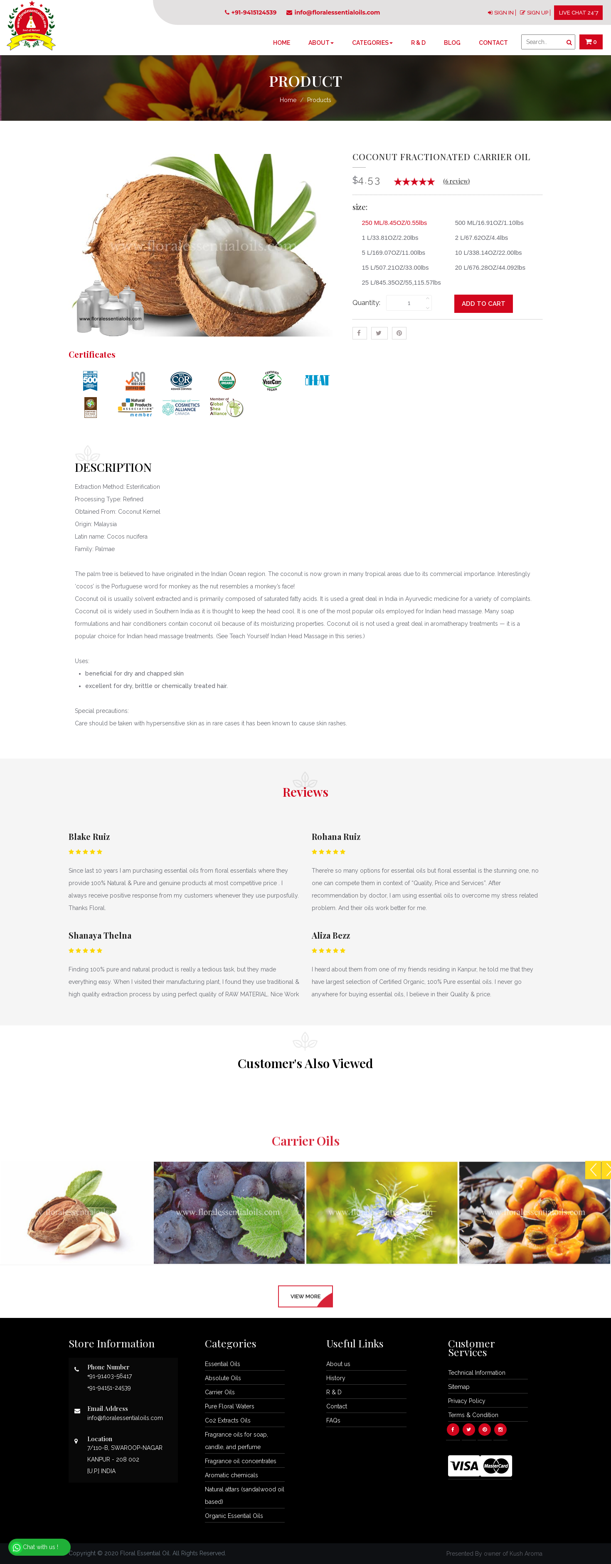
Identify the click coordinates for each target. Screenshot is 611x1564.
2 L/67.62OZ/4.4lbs (478, 237)
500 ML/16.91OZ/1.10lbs (486, 222)
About (321, 42)
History (335, 1378)
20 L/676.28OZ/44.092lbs (487, 267)
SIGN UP (537, 13)
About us (338, 1364)
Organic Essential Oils (234, 1516)
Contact (493, 42)
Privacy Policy (466, 1401)
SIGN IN (504, 13)
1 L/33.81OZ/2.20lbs (387, 237)
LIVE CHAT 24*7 (579, 13)
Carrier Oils (220, 1392)
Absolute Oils (223, 1378)
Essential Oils (222, 1364)
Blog (452, 42)
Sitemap (459, 1386)
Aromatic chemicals (231, 1475)
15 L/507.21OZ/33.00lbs (392, 267)
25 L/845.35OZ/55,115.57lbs (398, 282)
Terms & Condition (473, 1415)
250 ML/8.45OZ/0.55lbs (391, 222)
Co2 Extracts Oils (228, 1420)
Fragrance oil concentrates (240, 1461)
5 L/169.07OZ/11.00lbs (391, 252)
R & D (418, 42)
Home (281, 42)
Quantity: (366, 303)
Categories (372, 42)
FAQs (333, 1420)
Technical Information (476, 1372)
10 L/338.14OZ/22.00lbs (485, 252)
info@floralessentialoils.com (333, 12)
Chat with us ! (34, 1548)
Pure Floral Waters (229, 1406)
